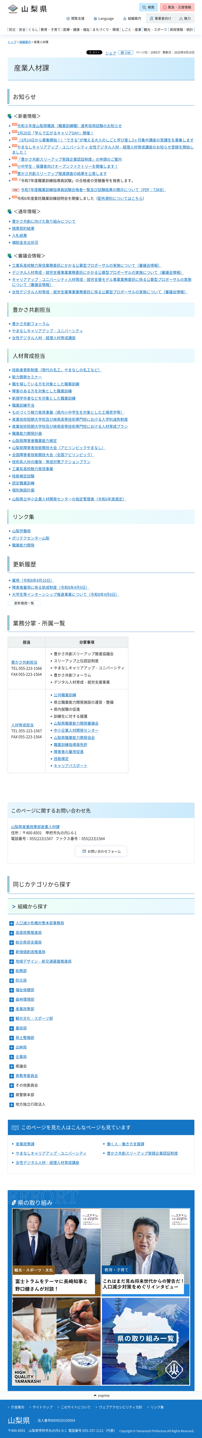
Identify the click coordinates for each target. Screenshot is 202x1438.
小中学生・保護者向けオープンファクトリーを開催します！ (67, 166)
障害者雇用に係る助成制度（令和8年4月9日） (50, 587)
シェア (110, 53)
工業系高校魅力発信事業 (32, 469)
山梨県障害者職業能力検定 (34, 440)
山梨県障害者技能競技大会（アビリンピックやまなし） (58, 447)
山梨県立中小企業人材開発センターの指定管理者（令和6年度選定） (69, 499)
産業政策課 (25, 1143)
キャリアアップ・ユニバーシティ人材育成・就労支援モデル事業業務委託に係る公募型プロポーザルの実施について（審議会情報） (101, 282)
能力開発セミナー (27, 377)
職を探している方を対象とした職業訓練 (45, 384)
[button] (177, 7)
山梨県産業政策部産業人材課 (35, 826)
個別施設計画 (23, 490)
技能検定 (61, 758)
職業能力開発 (23, 545)
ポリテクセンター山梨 (30, 538)
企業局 (21, 1056)
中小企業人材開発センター (76, 730)
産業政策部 (25, 1008)
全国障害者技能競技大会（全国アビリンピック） (53, 454)
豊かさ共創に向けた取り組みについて (44, 221)
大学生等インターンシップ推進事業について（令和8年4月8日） (65, 594)
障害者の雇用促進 (69, 751)
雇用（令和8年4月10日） (33, 580)
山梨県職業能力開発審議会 (76, 723)
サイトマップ (43, 1406)
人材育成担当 (29, 356)
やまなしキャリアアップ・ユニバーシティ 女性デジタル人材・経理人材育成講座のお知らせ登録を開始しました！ (103, 149)
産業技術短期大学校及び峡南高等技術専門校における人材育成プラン (70, 426)
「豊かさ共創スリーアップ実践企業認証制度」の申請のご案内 (69, 159)
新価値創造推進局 (30, 951)
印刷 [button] (128, 52)
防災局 (21, 980)
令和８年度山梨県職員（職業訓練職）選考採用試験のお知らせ (69, 125)
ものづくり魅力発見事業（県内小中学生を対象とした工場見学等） (68, 412)
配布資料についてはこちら (120, 198)
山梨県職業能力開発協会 (74, 737)
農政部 (21, 1028)
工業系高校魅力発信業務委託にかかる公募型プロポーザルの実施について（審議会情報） (87, 265)
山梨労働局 (21, 531)
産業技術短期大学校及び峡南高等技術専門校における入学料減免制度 (70, 419)
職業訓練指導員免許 (70, 744)
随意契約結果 (23, 228)
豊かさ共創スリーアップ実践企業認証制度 (142, 1153)
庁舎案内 (17, 1406)
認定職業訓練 (23, 483)
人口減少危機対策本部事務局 (40, 922)
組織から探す (33, 906)
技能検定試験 (23, 476)
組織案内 (25, 42)
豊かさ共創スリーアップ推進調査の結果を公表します (62, 173)
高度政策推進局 (29, 932)
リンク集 (157, 1406)
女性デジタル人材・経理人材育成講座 (44, 338)
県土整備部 (25, 1037)
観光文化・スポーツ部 (34, 1018)
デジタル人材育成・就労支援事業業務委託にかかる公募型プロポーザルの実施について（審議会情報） (98, 272)
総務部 (21, 970)
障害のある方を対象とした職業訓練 (42, 391)
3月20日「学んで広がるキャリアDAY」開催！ (55, 133)
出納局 (21, 1047)
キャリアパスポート (70, 765)
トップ (12, 42)
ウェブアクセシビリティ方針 (120, 1406)
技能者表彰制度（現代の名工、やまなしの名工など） (57, 370)
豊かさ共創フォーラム (30, 323)
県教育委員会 (27, 1075)
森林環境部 (25, 999)
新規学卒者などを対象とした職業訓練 (44, 398)
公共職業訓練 (65, 695)
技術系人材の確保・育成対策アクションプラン (51, 462)
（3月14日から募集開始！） (41, 140)
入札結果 (19, 235)
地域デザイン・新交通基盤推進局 (44, 961)
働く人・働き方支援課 (125, 1143)
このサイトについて (76, 1406)
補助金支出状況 (25, 242)
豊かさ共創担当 (24, 662)
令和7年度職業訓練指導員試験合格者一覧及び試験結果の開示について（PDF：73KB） (93, 189)
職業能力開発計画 (27, 433)
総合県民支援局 (29, 942)
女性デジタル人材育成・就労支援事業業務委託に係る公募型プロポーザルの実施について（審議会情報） (100, 292)
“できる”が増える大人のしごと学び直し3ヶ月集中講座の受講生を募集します (129, 140)
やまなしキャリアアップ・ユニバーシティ (47, 331)
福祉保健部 (25, 989)
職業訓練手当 (23, 405)
